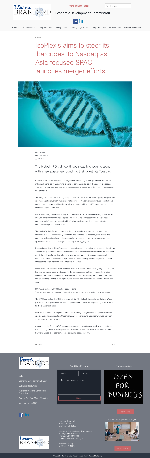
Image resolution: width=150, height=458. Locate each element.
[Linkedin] (81, 21)
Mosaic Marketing (95, 456)
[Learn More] (125, 411)
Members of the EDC (28, 403)
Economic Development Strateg (32, 381)
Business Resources (28, 386)
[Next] (109, 344)
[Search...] (118, 6)
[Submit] (79, 398)
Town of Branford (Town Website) (33, 398)
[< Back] (43, 37)
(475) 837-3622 (72, 436)
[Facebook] (75, 21)
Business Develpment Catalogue (122, 419)
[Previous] (43, 344)
